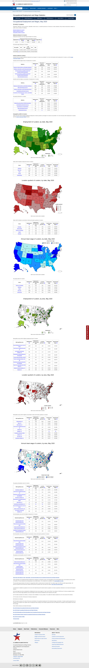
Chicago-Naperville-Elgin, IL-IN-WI (19, 357)
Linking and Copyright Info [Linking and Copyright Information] (57, 642)
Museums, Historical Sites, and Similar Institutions (23, 67)
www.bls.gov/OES (16, 658)
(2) (34, 40)
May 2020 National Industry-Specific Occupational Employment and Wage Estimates (29, 614)
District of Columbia (19, 230)
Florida (19, 173)
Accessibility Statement (57, 648)
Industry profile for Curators (18, 31)
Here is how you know (35, 0)
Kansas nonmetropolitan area (19, 526)
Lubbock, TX (19, 434)
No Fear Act (37, 640)
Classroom (52, 629)
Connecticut (19, 292)
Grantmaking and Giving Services (23, 91)
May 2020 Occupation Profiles (19, 616)
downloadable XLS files (58, 580)
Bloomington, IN (19, 421)
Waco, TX (19, 423)
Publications (34, 629)
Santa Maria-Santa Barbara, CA (19, 504)
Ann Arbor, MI (19, 436)
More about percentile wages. (57, 584)
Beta (58, 629)
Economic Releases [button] (41, 8)
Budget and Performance (40, 636)
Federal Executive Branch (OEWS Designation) (22, 103)
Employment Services (23, 110)
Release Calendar (70, 2)
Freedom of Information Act (58, 636)
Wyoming (19, 226)
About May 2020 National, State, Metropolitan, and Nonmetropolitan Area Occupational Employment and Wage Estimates (36, 577)
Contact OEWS (16, 660)
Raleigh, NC (19, 369)
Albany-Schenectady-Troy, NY (19, 508)
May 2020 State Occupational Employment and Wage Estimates (25, 610)
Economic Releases (43, 629)
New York (19, 170)
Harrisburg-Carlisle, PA (19, 438)
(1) (19, 39)
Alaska (19, 232)
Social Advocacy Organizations (22, 106)
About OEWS (60, 18)
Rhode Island (19, 228)
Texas (19, 171)
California (19, 168)
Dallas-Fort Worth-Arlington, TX (19, 368)
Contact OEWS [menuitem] (71, 18)
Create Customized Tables (21, 116)
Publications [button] (33, 8)
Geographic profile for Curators (19, 32)
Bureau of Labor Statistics (17, 11)
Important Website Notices (58, 644)
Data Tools (26, 629)
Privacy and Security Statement (58, 638)
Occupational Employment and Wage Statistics (31, 11)
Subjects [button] (19, 8)
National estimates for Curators (19, 30)
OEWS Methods (50, 18)
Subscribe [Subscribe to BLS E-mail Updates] (75, 2)
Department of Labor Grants (41, 638)
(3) (23, 40)
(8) (49, 431)
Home (14, 629)
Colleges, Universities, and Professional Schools (22, 69)
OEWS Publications (28, 18)
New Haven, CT (19, 424)
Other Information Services (23, 76)
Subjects (20, 629)
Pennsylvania (19, 175)
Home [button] (14, 8)
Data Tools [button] (25, 8)
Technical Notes (16, 618)
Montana (19, 233)
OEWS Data (39, 18)
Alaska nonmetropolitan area (19, 528)
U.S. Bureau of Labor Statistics (24, 4)
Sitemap (53, 634)
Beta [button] (55, 8)
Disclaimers (54, 640)
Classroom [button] (50, 8)
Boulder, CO (19, 431)
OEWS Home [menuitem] (17, 18)
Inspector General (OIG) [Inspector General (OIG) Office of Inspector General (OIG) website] (40, 634)
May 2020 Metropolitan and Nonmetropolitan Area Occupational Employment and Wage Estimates (31, 612)
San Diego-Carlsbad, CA (19, 497)
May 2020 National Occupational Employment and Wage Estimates (26, 607)
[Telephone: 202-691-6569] (23, 656)
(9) (44, 166)
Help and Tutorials (56, 646)
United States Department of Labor (70, 1)
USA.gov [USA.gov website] (36, 642)
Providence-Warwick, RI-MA (20, 433)
